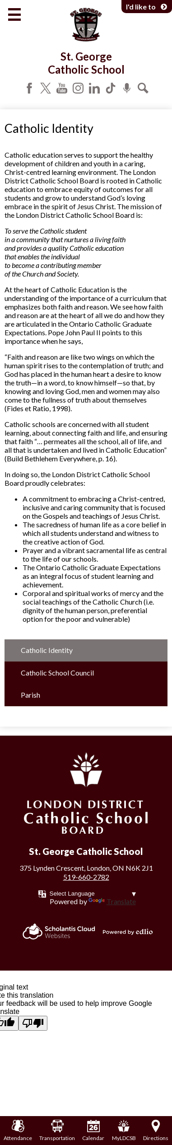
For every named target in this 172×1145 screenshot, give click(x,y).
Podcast (126, 88)
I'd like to (146, 6)
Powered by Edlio (128, 931)
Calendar (93, 1130)
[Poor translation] (33, 1023)
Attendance (18, 1130)
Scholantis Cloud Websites (58, 931)
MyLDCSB (124, 1130)
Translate (112, 901)
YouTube (61, 88)
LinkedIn (94, 88)
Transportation (57, 1130)
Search (143, 88)
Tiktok (110, 88)
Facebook (29, 88)
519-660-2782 (86, 877)
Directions (155, 1130)
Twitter (45, 88)
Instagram (78, 88)
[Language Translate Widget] (93, 893)
